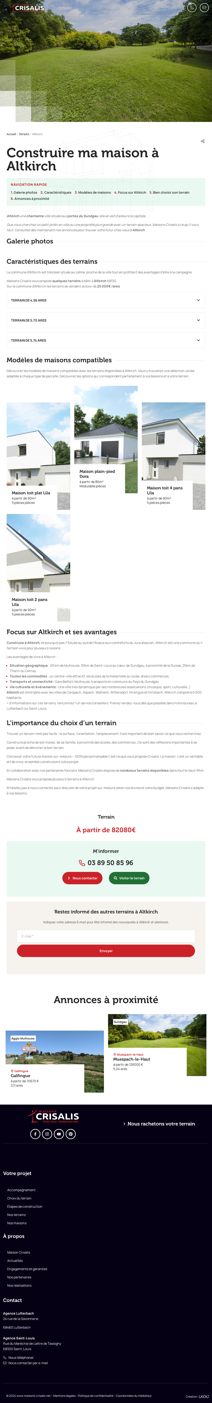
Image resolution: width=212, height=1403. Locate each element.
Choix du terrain (19, 1198)
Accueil (11, 134)
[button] (106, 300)
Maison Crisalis (18, 1252)
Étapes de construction (24, 1206)
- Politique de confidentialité (94, 1396)
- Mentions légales (63, 1396)
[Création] (204, 1397)
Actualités (15, 1260)
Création (191, 1396)
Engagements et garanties (27, 1269)
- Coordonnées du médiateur (132, 1396)
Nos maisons (16, 1223)
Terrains (24, 134)
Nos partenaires (19, 1277)
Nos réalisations (19, 1285)
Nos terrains (16, 1214)
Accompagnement (21, 1190)
